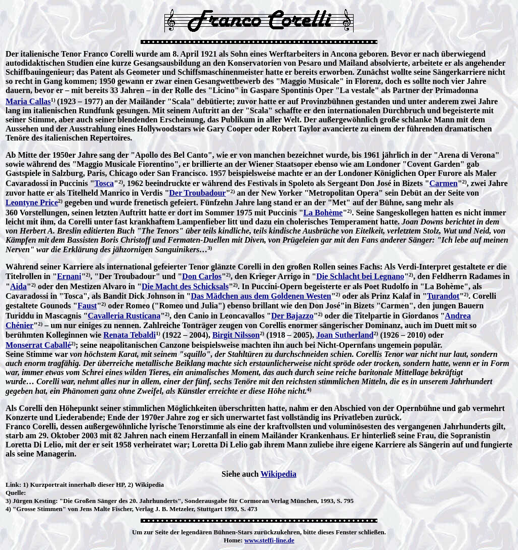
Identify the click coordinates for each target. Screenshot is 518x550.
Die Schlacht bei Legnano (360, 276)
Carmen (443, 183)
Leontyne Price (32, 202)
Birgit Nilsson (236, 335)
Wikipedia (278, 474)
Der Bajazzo (292, 315)
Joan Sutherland (344, 335)
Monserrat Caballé (38, 345)
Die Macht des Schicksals (185, 286)
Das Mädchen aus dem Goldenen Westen (261, 296)
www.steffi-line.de (269, 540)
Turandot (443, 296)
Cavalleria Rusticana (124, 315)
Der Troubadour (197, 193)
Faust (87, 305)
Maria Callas (28, 101)
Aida (18, 286)
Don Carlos (202, 276)
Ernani (69, 276)
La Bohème (323, 212)
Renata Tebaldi (129, 335)
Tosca (104, 183)
